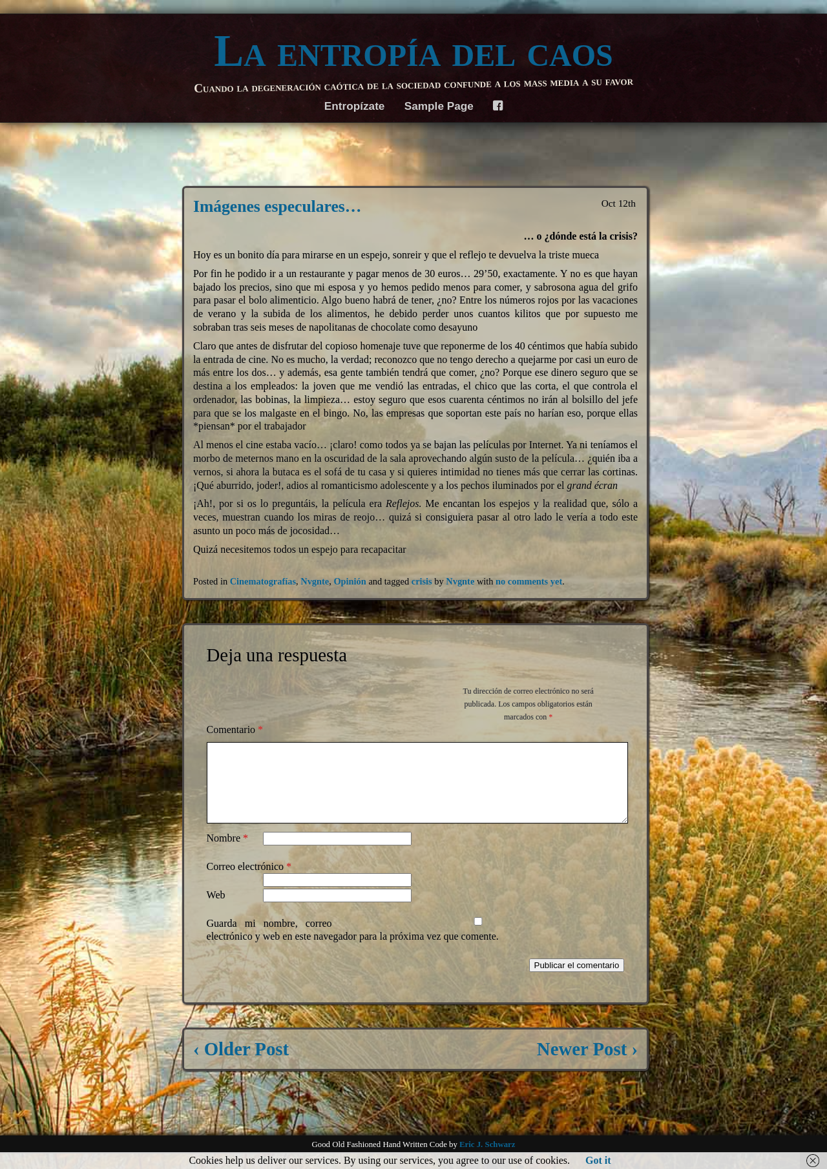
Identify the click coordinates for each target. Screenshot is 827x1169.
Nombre (227, 853)
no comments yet (529, 581)
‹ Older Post (241, 1064)
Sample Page (439, 105)
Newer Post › (587, 1064)
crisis (422, 581)
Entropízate (354, 105)
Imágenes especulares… (277, 206)
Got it (598, 1160)
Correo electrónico (249, 881)
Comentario (235, 729)
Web (216, 910)
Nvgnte (314, 581)
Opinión (349, 581)
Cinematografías (263, 581)
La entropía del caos (413, 51)
